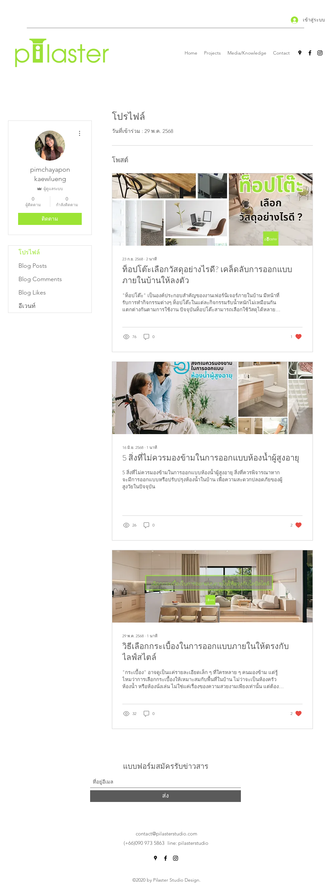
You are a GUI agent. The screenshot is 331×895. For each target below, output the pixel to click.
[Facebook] (310, 53)
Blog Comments (40, 279)
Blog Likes (32, 292)
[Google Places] (299, 53)
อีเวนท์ (27, 306)
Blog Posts (32, 265)
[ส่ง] (165, 796)
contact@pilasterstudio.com (166, 833)
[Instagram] (320, 53)
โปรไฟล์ (29, 252)
